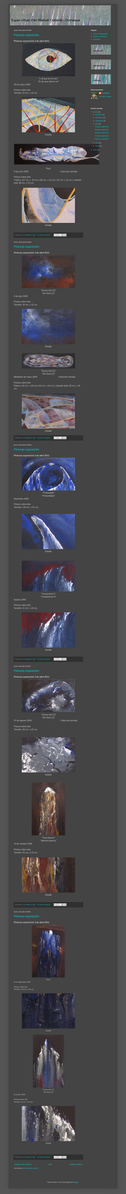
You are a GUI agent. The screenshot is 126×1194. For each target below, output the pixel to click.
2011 (95, 150)
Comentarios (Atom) (31, 1168)
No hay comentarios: (44, 235)
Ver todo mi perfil (105, 96)
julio (97, 124)
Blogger (75, 1182)
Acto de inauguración (100, 34)
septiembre (99, 121)
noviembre (99, 118)
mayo (97, 146)
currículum (96, 39)
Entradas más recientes (22, 1164)
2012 (95, 112)
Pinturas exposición (26, 35)
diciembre (99, 115)
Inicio (50, 1164)
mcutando (105, 93)
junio (97, 143)
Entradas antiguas (75, 1164)
